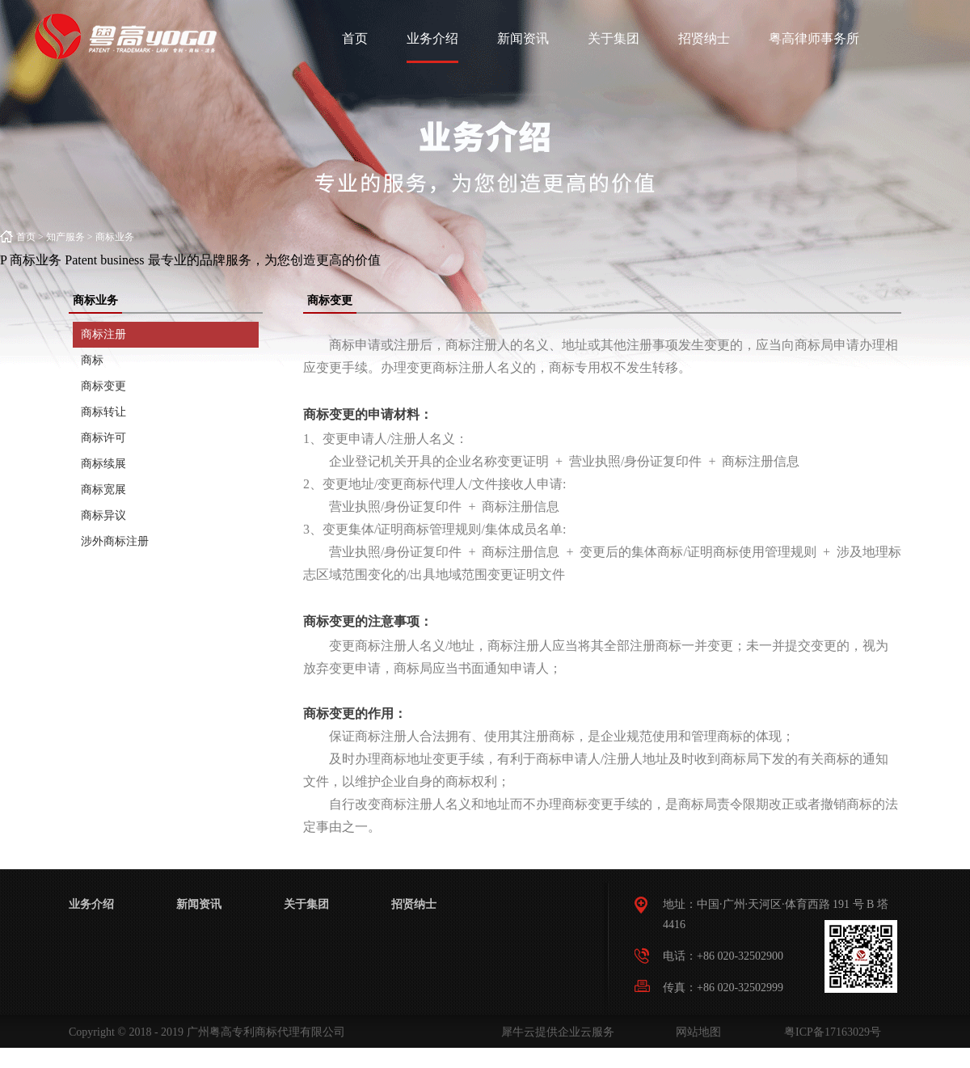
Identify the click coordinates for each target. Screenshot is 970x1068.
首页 (355, 38)
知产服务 (65, 237)
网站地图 (695, 1032)
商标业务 (114, 237)
